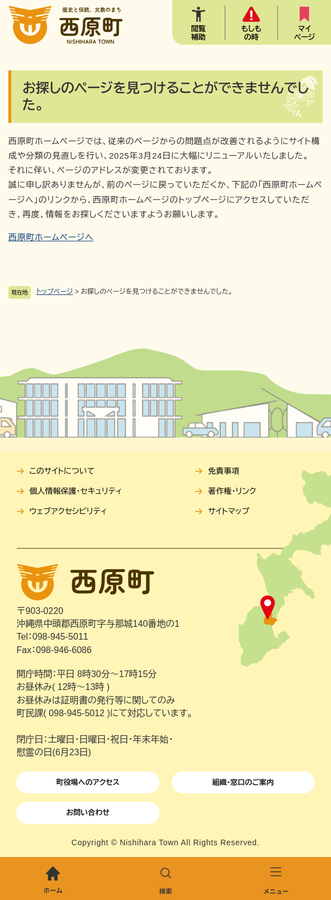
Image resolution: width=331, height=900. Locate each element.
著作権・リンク (232, 491)
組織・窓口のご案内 (243, 782)
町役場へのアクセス (88, 782)
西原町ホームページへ (51, 237)
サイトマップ (228, 511)
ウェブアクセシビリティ (68, 511)
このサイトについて (62, 470)
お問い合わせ (88, 812)
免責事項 (223, 470)
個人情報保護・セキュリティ (76, 491)
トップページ (54, 292)
